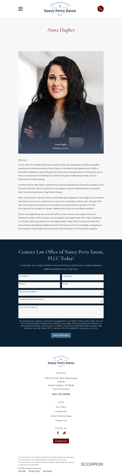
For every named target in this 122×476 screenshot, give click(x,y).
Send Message (61, 335)
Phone (22, 284)
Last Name (67, 276)
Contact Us (61, 420)
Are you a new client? (28, 292)
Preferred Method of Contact (31, 299)
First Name (24, 276)
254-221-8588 (61, 394)
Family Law (61, 411)
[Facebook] (57, 432)
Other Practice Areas (61, 416)
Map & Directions (61, 389)
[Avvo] (64, 432)
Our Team (61, 407)
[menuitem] (22, 471)
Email (65, 284)
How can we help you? (28, 307)
